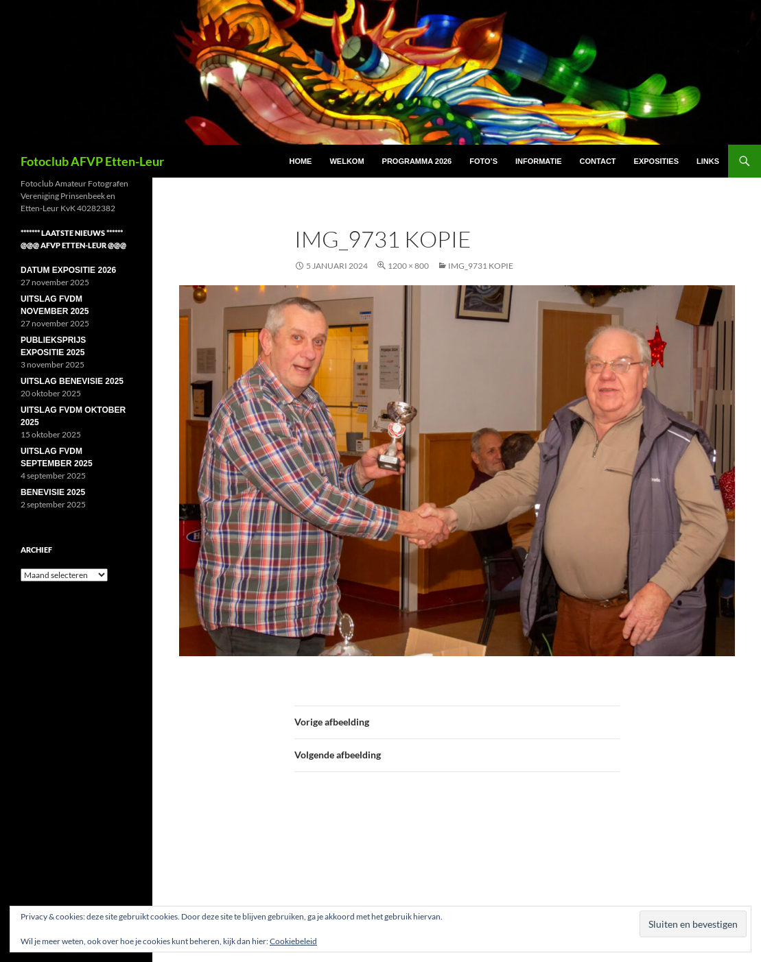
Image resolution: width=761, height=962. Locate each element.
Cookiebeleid (293, 941)
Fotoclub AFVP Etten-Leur (92, 161)
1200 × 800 (408, 266)
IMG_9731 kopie (480, 266)
